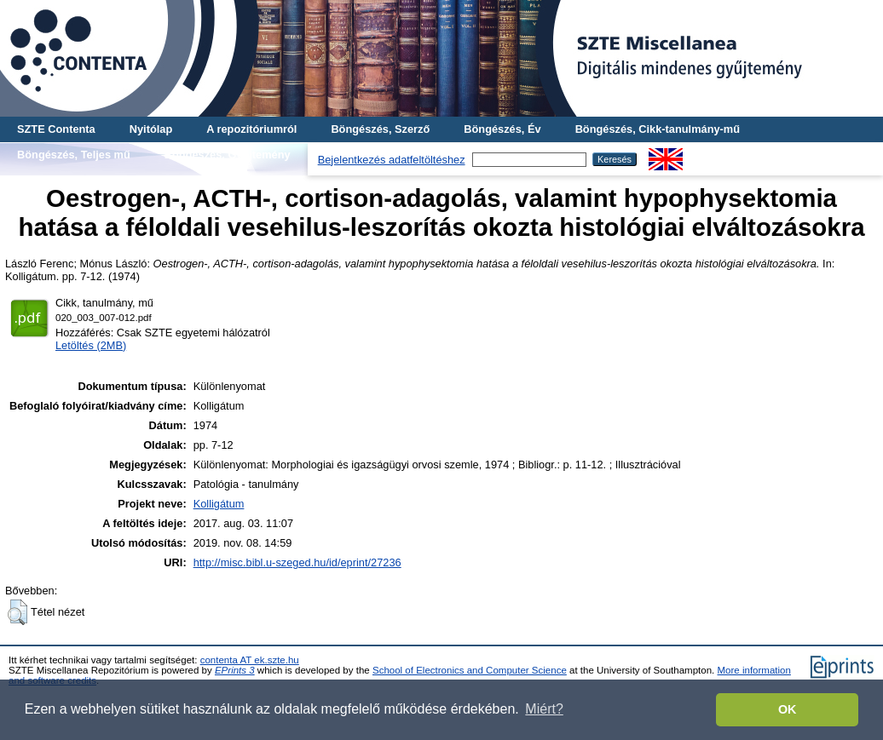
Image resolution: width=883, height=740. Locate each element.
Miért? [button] (544, 709)
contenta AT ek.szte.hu (249, 660)
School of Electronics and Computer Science (469, 670)
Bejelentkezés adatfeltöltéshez (391, 159)
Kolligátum (219, 503)
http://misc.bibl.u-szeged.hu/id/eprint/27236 (297, 562)
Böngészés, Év (502, 129)
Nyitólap (151, 129)
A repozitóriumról (251, 129)
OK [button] (787, 709)
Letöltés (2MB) (90, 345)
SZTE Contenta (56, 129)
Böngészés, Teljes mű (73, 154)
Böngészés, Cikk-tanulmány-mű (657, 129)
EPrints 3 (235, 670)
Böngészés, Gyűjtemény (227, 154)
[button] (17, 612)
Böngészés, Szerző (380, 129)
